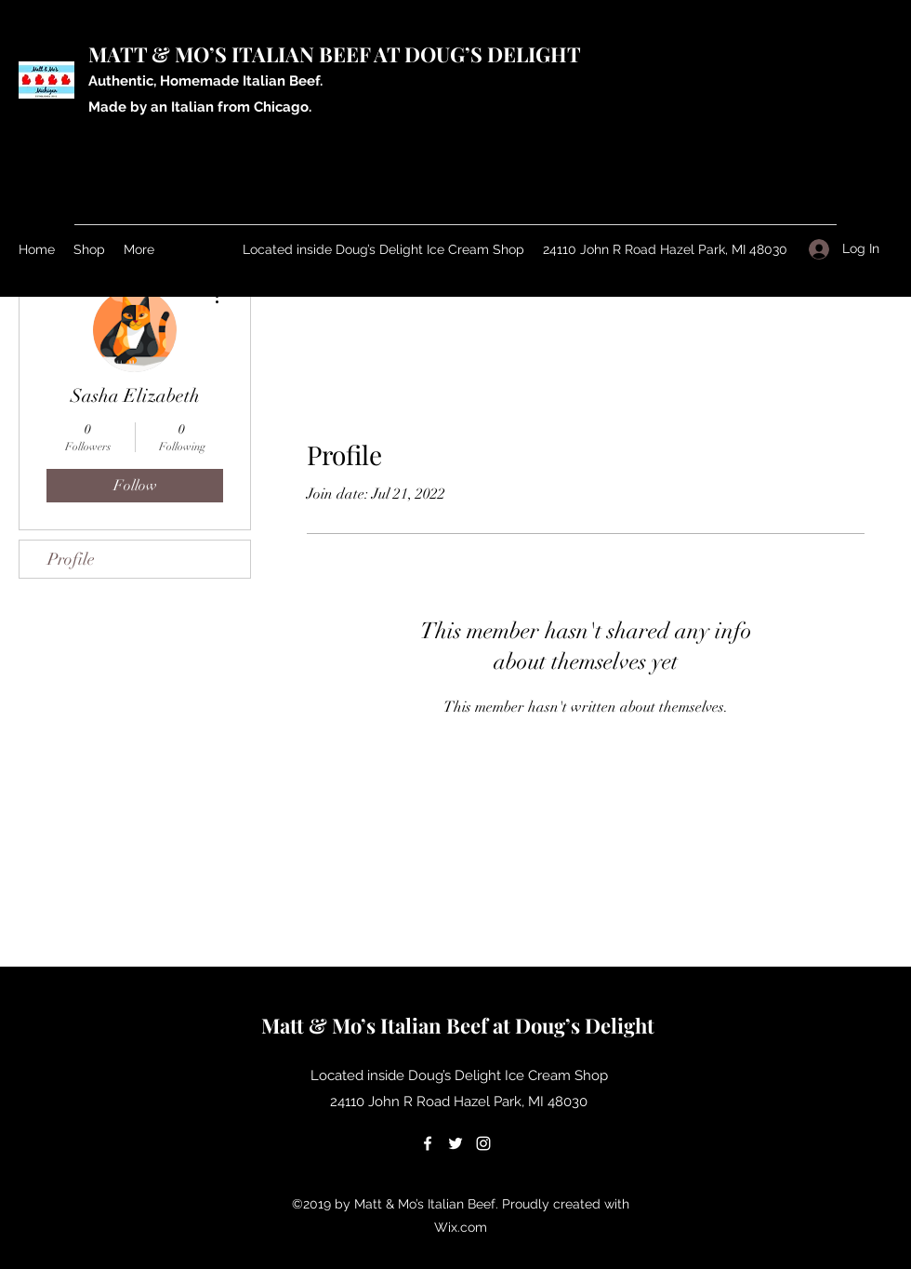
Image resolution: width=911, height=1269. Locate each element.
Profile (71, 559)
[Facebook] (427, 1143)
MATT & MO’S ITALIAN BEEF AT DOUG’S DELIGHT (337, 54)
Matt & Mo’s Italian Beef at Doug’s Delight (460, 1025)
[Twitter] (455, 1143)
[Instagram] (483, 1143)
